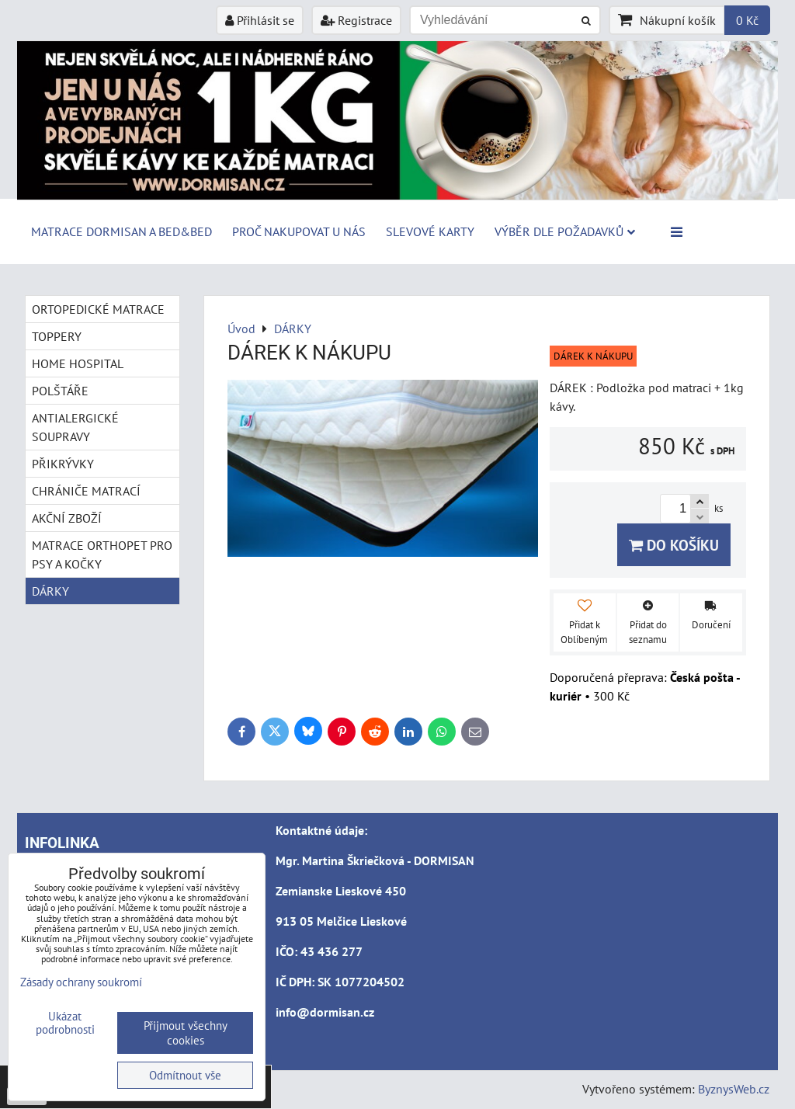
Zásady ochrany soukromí (81, 982)
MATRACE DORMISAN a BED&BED (121, 231)
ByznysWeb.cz (733, 1089)
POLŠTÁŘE (60, 390)
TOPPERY (57, 336)
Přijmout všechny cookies (185, 1033)
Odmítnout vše (185, 1075)
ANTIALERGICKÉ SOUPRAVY (75, 427)
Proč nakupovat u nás (299, 231)
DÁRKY (50, 591)
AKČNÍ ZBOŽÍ (67, 518)
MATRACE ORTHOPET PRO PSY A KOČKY (102, 554)
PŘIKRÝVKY (63, 463)
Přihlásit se (259, 20)
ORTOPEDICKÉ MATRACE (98, 309)
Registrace (356, 20)
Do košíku (674, 544)
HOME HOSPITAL (77, 363)
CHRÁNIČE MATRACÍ (86, 491)
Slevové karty (430, 231)
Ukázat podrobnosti (65, 1023)
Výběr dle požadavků (565, 231)
